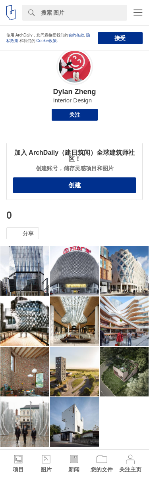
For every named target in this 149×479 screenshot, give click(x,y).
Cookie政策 (47, 40)
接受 (120, 38)
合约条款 (76, 35)
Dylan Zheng (74, 92)
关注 (74, 115)
